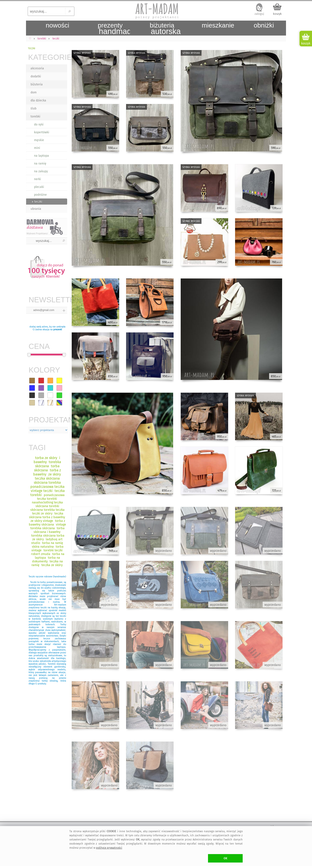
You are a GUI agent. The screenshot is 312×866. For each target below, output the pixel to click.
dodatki (36, 76)
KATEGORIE (47, 57)
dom (34, 92)
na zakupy (41, 171)
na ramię (40, 163)
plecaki (39, 187)
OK (225, 858)
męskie (39, 140)
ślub (33, 108)
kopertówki (41, 132)
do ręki (39, 124)
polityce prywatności (109, 847)
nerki (37, 179)
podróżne (40, 195)
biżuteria (37, 84)
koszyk (277, 13)
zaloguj (259, 13)
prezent (57, 329)
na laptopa (41, 156)
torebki (35, 116)
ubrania (36, 209)
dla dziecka (38, 100)
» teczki (37, 201)
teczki (31, 48)
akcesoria (37, 68)
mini (37, 148)
